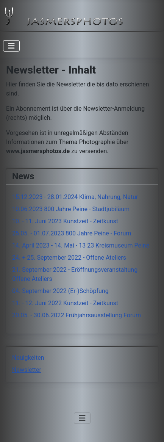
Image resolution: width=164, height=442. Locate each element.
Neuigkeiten (28, 357)
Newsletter (26, 369)
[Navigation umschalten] (11, 46)
